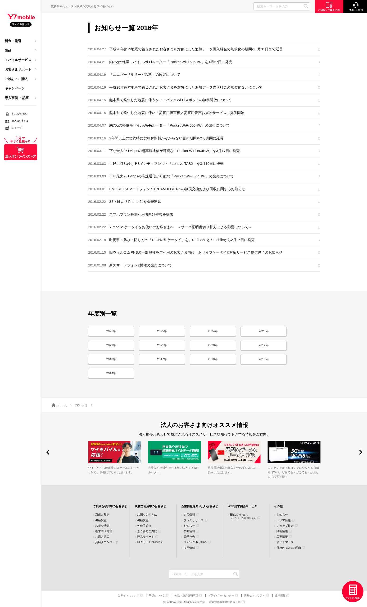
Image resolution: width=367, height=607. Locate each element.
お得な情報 (102, 525)
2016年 (213, 359)
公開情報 (189, 531)
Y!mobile (20, 20)
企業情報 (189, 514)
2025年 (162, 331)
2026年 (111, 331)
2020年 (213, 345)
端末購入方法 (103, 531)
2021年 (162, 345)
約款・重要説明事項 (186, 595)
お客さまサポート (18, 69)
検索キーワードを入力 (236, 574)
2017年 (162, 359)
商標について (156, 595)
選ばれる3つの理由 (288, 548)
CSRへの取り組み (195, 542)
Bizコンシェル (243, 516)
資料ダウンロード (106, 542)
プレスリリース (194, 520)
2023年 (264, 331)
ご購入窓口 (102, 536)
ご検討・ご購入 (16, 79)
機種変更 (101, 520)
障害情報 (282, 531)
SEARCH (306, 6)
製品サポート (145, 536)
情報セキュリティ (254, 595)
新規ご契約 (102, 514)
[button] (47, 452)
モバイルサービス (18, 60)
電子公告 (189, 536)
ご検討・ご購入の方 (329, 6)
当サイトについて (128, 595)
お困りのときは (147, 514)
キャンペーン (15, 88)
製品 (8, 50)
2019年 (264, 345)
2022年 (111, 345)
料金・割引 (13, 41)
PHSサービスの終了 (150, 542)
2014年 (111, 373)
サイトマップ (285, 542)
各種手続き (144, 525)
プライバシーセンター (221, 595)
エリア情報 (283, 520)
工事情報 (282, 536)
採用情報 (189, 548)
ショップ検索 (285, 525)
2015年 (264, 359)
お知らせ (189, 525)
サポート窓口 (355, 6)
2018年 (111, 359)
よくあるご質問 (147, 531)
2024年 (213, 331)
